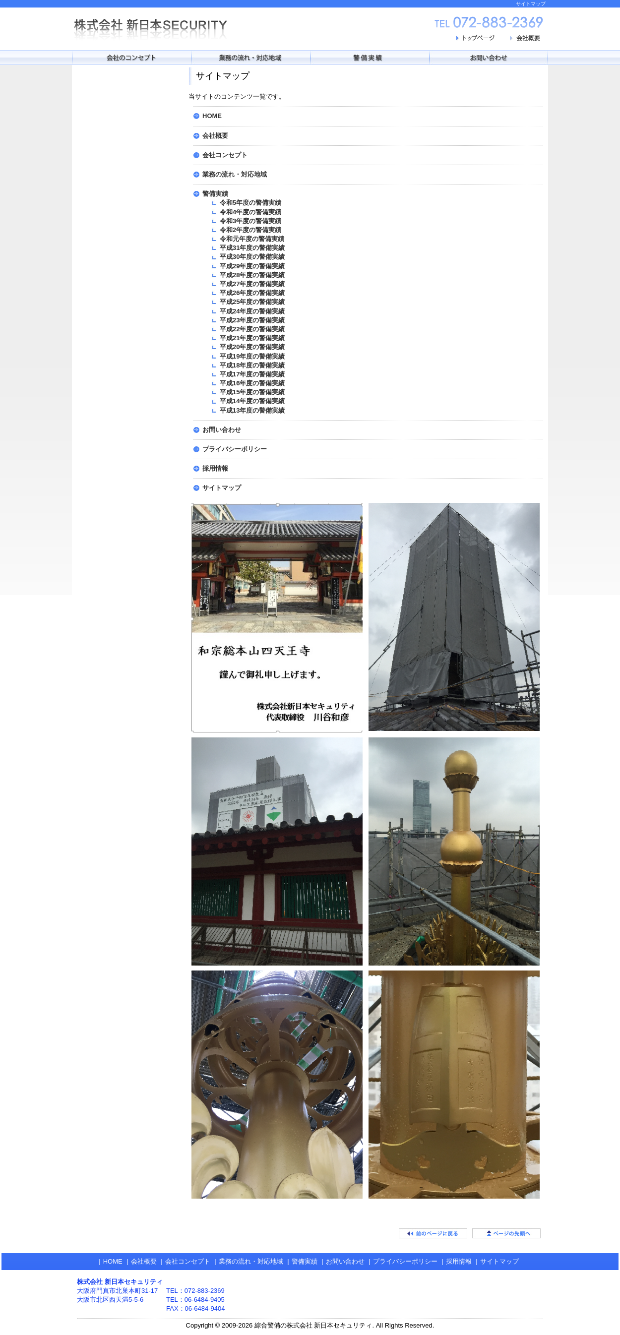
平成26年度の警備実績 (252, 293)
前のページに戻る (433, 1233)
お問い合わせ (221, 429)
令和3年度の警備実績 (250, 221)
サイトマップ (221, 487)
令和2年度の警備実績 (250, 230)
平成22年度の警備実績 (252, 329)
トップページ (476, 39)
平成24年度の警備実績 (252, 311)
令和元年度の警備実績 (252, 239)
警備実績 (215, 193)
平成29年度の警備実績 (252, 266)
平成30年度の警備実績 (252, 256)
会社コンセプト (225, 155)
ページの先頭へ (506, 1233)
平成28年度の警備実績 (252, 275)
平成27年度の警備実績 (252, 284)
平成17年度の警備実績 (252, 374)
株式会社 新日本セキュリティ (156, 28)
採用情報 (215, 468)
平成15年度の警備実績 (252, 392)
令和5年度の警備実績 (250, 202)
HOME (212, 116)
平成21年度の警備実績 (252, 338)
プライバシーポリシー (234, 449)
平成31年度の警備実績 (252, 247)
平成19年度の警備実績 (252, 356)
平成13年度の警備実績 (252, 410)
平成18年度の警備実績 (252, 365)
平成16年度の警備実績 (252, 383)
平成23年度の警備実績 (252, 320)
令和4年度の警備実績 (250, 212)
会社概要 (525, 39)
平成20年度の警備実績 (252, 347)
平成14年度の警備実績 (252, 401)
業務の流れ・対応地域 (234, 174)
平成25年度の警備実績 (252, 301)
